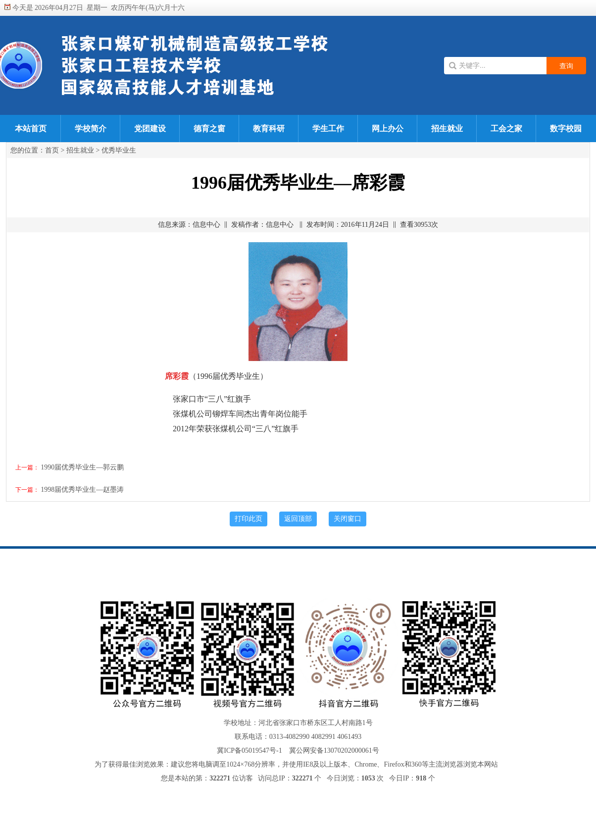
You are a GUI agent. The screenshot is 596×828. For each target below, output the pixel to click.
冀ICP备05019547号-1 (249, 750)
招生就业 (447, 128)
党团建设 (150, 128)
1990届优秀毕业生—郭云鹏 (82, 467)
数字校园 (566, 128)
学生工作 (328, 128)
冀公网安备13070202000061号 (334, 750)
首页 (52, 150)
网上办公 (387, 128)
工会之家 (506, 128)
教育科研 (269, 128)
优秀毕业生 (118, 150)
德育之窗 (209, 128)
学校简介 (90, 128)
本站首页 (31, 128)
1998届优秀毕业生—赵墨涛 (82, 489)
